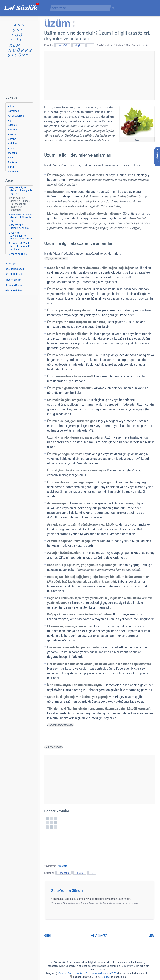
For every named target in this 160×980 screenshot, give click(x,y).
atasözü (63, 45)
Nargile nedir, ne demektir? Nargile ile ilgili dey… (20, 190)
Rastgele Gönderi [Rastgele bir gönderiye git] (14, 269)
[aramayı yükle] (79, 8)
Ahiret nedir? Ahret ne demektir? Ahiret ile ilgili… (20, 217)
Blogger (106, 976)
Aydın (11, 157)
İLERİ (151, 935)
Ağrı (10, 120)
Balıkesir (12, 162)
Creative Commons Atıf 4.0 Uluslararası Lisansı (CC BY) (88, 973)
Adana (11, 106)
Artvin (11, 148)
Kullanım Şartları (14, 285)
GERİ (47, 935)
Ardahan (12, 143)
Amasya (12, 129)
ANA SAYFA (99, 935)
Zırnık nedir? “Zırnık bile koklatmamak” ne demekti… (19, 246)
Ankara (12, 134)
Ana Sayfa (11, 263)
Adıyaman (13, 111)
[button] (100, 891)
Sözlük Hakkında (14, 274)
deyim (78, 45)
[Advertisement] (99, 75)
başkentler (13, 171)
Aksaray (12, 124)
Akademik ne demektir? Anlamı (19, 226)
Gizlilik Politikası (13, 290)
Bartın (11, 166)
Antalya (12, 139)
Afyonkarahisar (16, 115)
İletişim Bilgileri (13, 279)
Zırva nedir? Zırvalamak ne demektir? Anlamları (20, 235)
